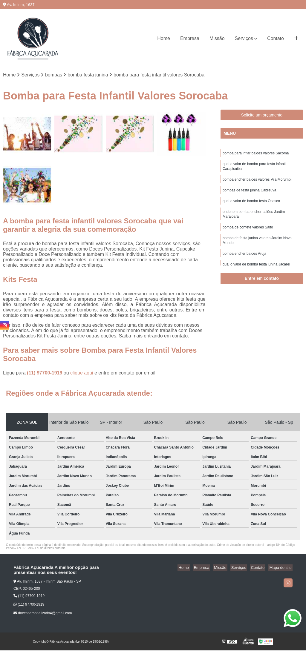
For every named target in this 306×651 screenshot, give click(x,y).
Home (163, 38)
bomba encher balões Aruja (244, 261)
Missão (217, 38)
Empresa (189, 38)
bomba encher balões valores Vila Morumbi (257, 182)
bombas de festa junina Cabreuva (249, 193)
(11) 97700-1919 (45, 373)
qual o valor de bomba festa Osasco (251, 205)
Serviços (244, 38)
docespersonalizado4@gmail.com (42, 614)
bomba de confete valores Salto (248, 233)
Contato (275, 38)
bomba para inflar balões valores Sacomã (256, 154)
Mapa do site (281, 568)
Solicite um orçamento (262, 115)
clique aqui (81, 373)
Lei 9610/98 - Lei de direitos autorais (41, 548)
